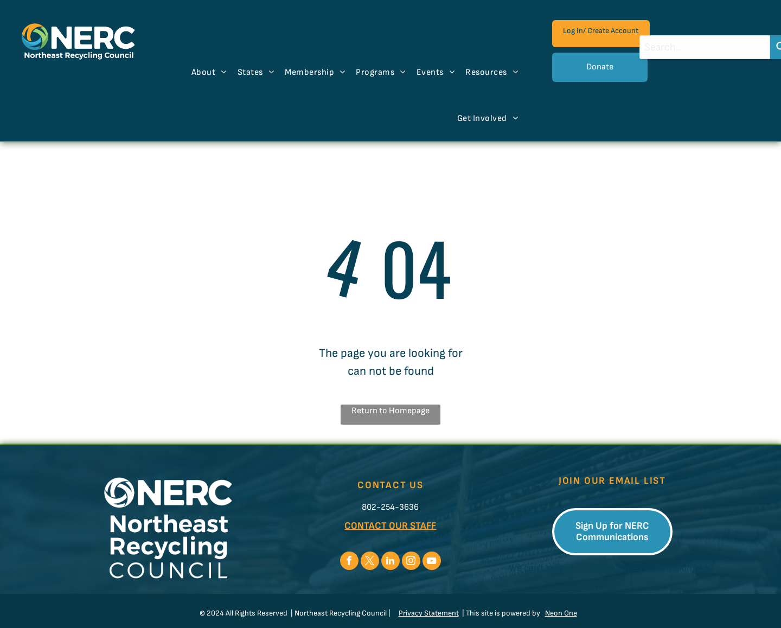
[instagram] (411, 562)
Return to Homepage (390, 411)
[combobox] (704, 47)
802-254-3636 (390, 507)
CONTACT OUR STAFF (390, 525)
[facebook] (349, 562)
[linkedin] (390, 562)
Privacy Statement (429, 613)
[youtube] (431, 562)
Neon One (561, 613)
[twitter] (370, 562)
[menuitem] (209, 72)
